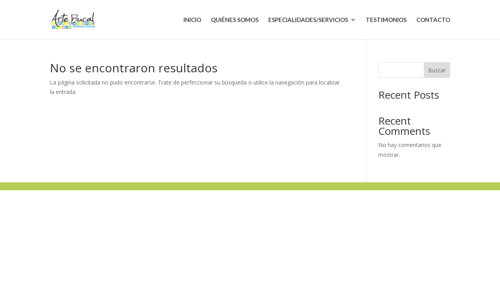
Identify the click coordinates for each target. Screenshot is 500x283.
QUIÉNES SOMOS (234, 20)
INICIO (192, 20)
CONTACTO (433, 20)
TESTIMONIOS (386, 20)
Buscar (437, 70)
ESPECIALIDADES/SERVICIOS (308, 20)
